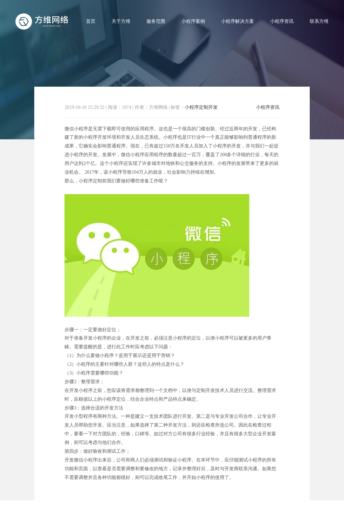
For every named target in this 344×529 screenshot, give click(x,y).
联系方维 (319, 21)
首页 (90, 21)
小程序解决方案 (237, 21)
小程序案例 (193, 21)
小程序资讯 (282, 21)
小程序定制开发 (201, 107)
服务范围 (155, 21)
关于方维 (121, 21)
